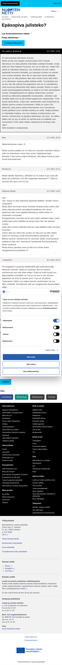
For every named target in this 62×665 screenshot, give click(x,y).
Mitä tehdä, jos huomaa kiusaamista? (15, 486)
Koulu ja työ (37, 437)
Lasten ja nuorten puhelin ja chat (43, 480)
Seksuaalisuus (8, 406)
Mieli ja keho (7, 490)
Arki (34, 456)
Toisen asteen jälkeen (39, 449)
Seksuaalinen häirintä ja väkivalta (13, 432)
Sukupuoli (5, 435)
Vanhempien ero (7, 458)
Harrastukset (36, 463)
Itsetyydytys (6, 418)
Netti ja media (38, 406)
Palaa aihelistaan (11, 37)
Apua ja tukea (38, 476)
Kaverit (4, 449)
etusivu (5, 17)
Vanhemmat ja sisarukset (10, 455)
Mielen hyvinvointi (8, 497)
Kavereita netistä (38, 421)
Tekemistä (36, 503)
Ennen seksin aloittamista (11, 421)
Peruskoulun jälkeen (39, 446)
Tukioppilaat (36, 441)
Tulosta (51, 397)
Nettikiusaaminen (38, 424)
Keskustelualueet (19, 17)
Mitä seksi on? (7, 415)
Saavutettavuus (31, 637)
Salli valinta (31, 364)
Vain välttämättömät (31, 371)
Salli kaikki (31, 357)
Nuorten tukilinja (38, 483)
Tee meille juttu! (37, 510)
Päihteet (5, 502)
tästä (23, 588)
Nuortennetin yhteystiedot (12, 543)
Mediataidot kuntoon (39, 413)
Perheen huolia (7, 460)
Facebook (6, 397)
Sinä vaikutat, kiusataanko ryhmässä (14, 474)
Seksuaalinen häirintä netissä (42, 427)
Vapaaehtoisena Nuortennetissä (43, 513)
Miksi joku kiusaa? (8, 471)
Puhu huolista (37, 485)
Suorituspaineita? (8, 427)
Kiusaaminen (7, 465)
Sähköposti (37, 397)
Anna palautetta (8, 547)
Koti (33, 466)
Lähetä (5, 382)
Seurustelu (6, 452)
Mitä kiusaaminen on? (9, 469)
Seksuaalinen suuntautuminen (12, 413)
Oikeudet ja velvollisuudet (41, 469)
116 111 (7, 605)
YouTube (8, 571)
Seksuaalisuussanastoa (10, 438)
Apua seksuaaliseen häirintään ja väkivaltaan (43, 495)
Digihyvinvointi (37, 410)
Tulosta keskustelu (13, 43)
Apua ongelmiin (37, 491)
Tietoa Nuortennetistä (10, 539)
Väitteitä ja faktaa (8, 441)
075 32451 (8, 532)
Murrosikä (5, 494)
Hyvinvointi (6, 500)
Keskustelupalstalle (10, 3)
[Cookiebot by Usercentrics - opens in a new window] (49, 291)
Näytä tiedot (50, 350)
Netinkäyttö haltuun (39, 418)
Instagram (9, 568)
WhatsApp (22, 397)
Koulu (34, 443)
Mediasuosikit (37, 432)
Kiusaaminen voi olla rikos (11, 477)
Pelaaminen (36, 415)
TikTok (7, 566)
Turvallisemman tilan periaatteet (14, 552)
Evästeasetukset (31, 640)
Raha (34, 471)
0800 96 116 (10, 617)
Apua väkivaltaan (38, 499)
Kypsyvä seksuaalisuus (10, 410)
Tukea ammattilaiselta (40, 488)
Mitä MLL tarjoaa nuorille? (41, 507)
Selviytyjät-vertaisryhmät (10, 483)
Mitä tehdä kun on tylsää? (41, 460)
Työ (33, 452)
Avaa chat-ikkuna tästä (11, 629)
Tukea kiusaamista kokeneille (12, 480)
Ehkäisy (5, 424)
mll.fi (4, 535)
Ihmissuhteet (36, 17)
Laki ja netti (36, 429)
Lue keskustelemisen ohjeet (17, 33)
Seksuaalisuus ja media (10, 429)
